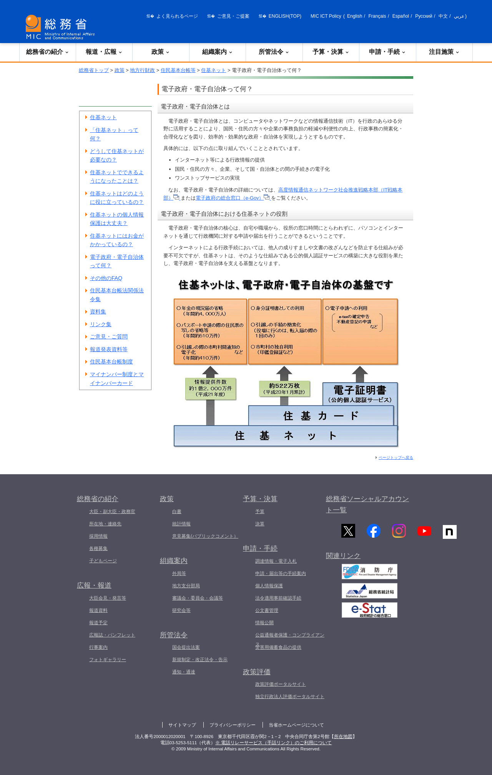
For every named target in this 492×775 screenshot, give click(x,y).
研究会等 (181, 610)
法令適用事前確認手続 (278, 598)
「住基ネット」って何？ (114, 134)
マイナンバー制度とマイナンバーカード (117, 378)
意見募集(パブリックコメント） (205, 536)
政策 (160, 51)
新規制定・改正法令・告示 (200, 659)
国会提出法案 (186, 647)
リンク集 (100, 324)
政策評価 (257, 672)
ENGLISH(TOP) (285, 16)
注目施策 (444, 51)
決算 (259, 524)
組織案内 (217, 51)
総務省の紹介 (47, 51)
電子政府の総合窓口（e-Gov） (233, 198)
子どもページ (103, 560)
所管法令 (274, 51)
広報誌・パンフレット (112, 635)
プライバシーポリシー (232, 725)
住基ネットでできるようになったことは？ (117, 176)
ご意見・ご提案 (233, 16)
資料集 (98, 311)
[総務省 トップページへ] (62, 27)
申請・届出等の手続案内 (280, 573)
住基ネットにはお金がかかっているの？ (117, 240)
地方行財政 (142, 70)
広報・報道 (94, 585)
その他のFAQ (106, 278)
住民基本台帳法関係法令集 (117, 294)
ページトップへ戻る (396, 457)
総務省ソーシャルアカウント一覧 (367, 504)
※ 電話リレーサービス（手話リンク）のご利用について (273, 742)
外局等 (179, 573)
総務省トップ (94, 70)
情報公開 (264, 622)
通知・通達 (183, 672)
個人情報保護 (269, 585)
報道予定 (98, 622)
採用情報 (98, 536)
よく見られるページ (177, 16)
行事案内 (98, 647)
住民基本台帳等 (178, 70)
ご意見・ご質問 (109, 336)
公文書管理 (266, 610)
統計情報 (181, 524)
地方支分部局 (186, 585)
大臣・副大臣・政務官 (112, 511)
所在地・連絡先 (105, 524)
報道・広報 (104, 51)
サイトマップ (182, 725)
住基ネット (213, 70)
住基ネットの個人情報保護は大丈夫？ (117, 219)
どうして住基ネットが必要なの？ (117, 155)
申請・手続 (387, 51)
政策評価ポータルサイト (280, 684)
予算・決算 (330, 51)
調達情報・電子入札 (276, 561)
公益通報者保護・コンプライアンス (289, 639)
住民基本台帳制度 (111, 361)
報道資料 (98, 610)
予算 (259, 511)
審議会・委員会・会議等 (197, 598)
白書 (176, 511)
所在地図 (343, 736)
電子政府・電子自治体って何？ (117, 261)
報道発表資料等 (109, 349)
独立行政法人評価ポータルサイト (289, 696)
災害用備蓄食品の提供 (278, 647)
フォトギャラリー (107, 659)
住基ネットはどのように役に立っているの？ (117, 197)
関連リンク (343, 559)
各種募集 (98, 548)
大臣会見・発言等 (107, 598)
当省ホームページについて (296, 725)
